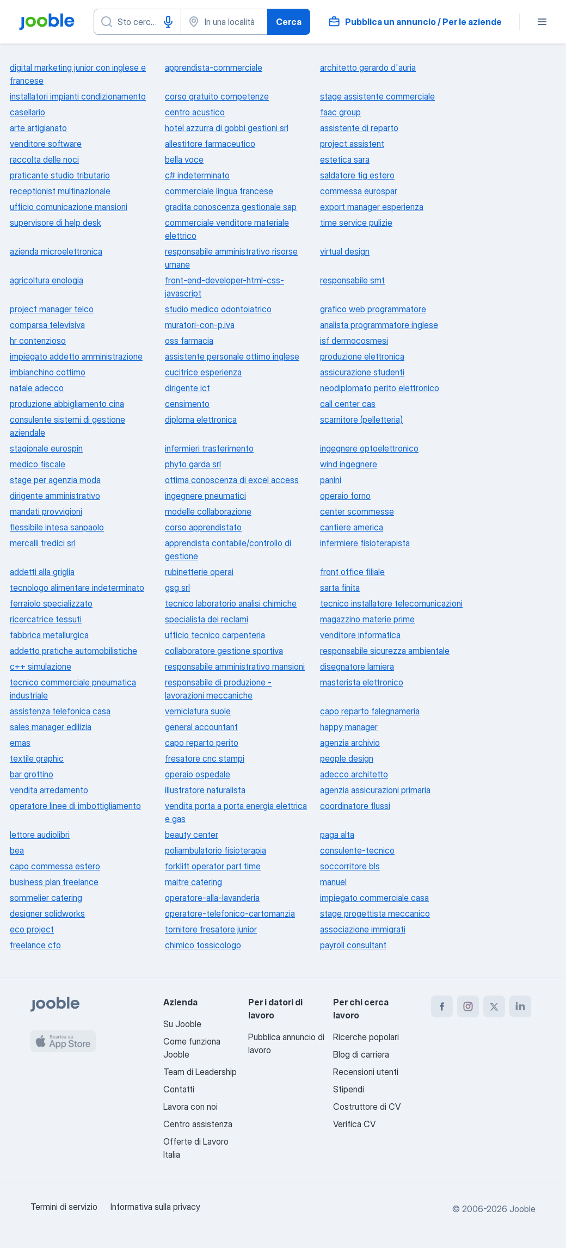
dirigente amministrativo (55, 495)
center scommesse (357, 511)
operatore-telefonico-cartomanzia (230, 913)
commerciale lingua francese (219, 191)
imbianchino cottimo (47, 372)
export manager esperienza (371, 206)
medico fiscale (37, 464)
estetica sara (345, 159)
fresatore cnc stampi (204, 758)
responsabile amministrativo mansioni (235, 666)
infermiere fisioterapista (365, 542)
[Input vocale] (168, 22)
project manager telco (52, 309)
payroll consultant (353, 945)
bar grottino (31, 774)
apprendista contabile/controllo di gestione (228, 549)
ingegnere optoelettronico (369, 448)
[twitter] (494, 1006)
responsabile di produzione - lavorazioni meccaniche (218, 689)
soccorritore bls (350, 866)
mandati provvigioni (46, 511)
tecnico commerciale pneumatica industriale (73, 689)
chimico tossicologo (203, 945)
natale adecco (37, 387)
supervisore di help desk (55, 222)
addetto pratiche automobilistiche (73, 650)
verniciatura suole (198, 711)
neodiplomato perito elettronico (379, 387)
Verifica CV (354, 1124)
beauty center (191, 834)
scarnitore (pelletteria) (361, 419)
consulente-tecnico (357, 850)
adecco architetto (354, 774)
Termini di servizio (63, 1206)
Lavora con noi (190, 1106)
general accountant (201, 726)
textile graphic (37, 758)
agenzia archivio (350, 742)
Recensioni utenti (365, 1071)
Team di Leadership (200, 1071)
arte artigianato (38, 127)
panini (330, 479)
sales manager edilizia (50, 726)
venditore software (46, 143)
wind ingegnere (348, 464)
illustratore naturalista (205, 789)
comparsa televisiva (47, 324)
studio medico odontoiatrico (218, 309)
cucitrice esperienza (203, 372)
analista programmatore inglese (379, 324)
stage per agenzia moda (55, 479)
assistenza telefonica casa (60, 711)
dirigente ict (187, 387)
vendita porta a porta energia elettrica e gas (236, 812)
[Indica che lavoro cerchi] (137, 22)
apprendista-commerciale (213, 67)
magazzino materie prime (367, 619)
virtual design (345, 251)
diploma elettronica (201, 419)
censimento (187, 403)
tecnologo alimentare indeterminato (77, 587)
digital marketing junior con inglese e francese (78, 74)
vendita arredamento (49, 789)
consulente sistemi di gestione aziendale (67, 426)
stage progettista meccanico (375, 913)
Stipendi (348, 1089)
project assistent (352, 143)
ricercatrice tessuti (46, 619)
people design (346, 758)
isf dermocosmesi (354, 340)
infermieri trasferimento (209, 448)
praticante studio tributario (60, 175)
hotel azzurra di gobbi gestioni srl (226, 127)
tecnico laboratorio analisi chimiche (231, 603)
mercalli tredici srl (43, 542)
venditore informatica (360, 634)
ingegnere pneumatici (205, 495)
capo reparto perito (201, 742)
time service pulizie (356, 222)
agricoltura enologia (46, 280)
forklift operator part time (213, 866)
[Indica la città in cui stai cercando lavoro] (224, 22)
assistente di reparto (359, 127)
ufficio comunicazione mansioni (68, 206)
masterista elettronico (361, 682)
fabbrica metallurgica (49, 634)
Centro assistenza (197, 1124)
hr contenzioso (38, 340)
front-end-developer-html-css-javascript (224, 287)
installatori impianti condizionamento (78, 96)
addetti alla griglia (42, 571)
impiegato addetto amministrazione (76, 356)
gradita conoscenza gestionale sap (231, 206)
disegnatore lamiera (357, 666)
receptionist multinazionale (60, 191)
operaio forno (345, 495)
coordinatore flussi (355, 805)
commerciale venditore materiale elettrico (227, 229)
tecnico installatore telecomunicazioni (391, 603)
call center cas (348, 403)
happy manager (349, 726)
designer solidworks (47, 913)
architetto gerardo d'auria (368, 67)
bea (17, 850)
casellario (27, 112)
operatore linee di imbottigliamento (75, 805)
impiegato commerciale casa (374, 897)
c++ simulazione (40, 666)
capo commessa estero (55, 866)
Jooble (522, 1208)
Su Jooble (182, 1023)
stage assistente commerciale (377, 96)
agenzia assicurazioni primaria (375, 789)
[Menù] (542, 22)
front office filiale (352, 571)
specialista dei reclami (206, 619)
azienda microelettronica (56, 251)
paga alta (337, 834)
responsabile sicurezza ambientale (385, 650)
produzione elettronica (362, 356)
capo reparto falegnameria (370, 711)
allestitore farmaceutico (210, 143)
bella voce (184, 159)
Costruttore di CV (367, 1106)
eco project (32, 929)
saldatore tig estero (357, 175)
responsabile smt (352, 280)
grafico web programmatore (373, 309)
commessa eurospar (358, 191)
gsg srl (177, 587)
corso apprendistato (203, 527)
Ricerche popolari (366, 1036)
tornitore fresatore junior (211, 929)
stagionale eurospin (46, 448)
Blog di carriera (361, 1054)
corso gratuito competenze (217, 96)
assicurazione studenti (362, 372)
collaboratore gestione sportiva (224, 650)
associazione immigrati (362, 929)
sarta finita (340, 587)
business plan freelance (54, 881)
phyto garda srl (193, 464)
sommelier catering (46, 897)
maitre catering (193, 881)
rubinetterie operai (199, 571)
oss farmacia (189, 340)
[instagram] (468, 1006)
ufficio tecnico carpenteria (215, 634)
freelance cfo (35, 945)
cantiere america (351, 527)
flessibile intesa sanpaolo (57, 527)
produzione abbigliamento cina (67, 403)
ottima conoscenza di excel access (232, 479)
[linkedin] (520, 1006)
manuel (333, 881)
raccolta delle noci (44, 159)
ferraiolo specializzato (51, 603)
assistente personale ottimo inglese (232, 356)
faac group (340, 112)
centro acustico (195, 112)
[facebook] (442, 1006)
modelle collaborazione (208, 511)
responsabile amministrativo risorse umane (231, 258)
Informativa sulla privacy (155, 1206)
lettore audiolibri (40, 834)
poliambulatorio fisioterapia (215, 850)
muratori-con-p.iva (200, 324)
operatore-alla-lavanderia (212, 897)
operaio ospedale (197, 774)
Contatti (178, 1089)
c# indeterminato (197, 175)
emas (20, 742)
